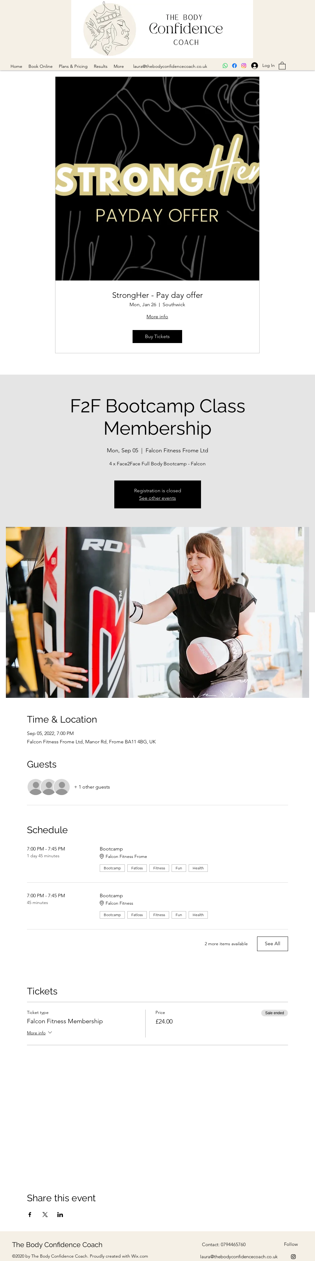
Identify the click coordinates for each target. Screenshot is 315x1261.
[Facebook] (234, 66)
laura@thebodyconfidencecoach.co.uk (170, 66)
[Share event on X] (45, 1214)
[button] (282, 65)
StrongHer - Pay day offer (157, 295)
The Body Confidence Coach (57, 1245)
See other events (157, 498)
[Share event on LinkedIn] (60, 1214)
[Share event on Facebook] (30, 1214)
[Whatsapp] (225, 66)
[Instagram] (244, 66)
